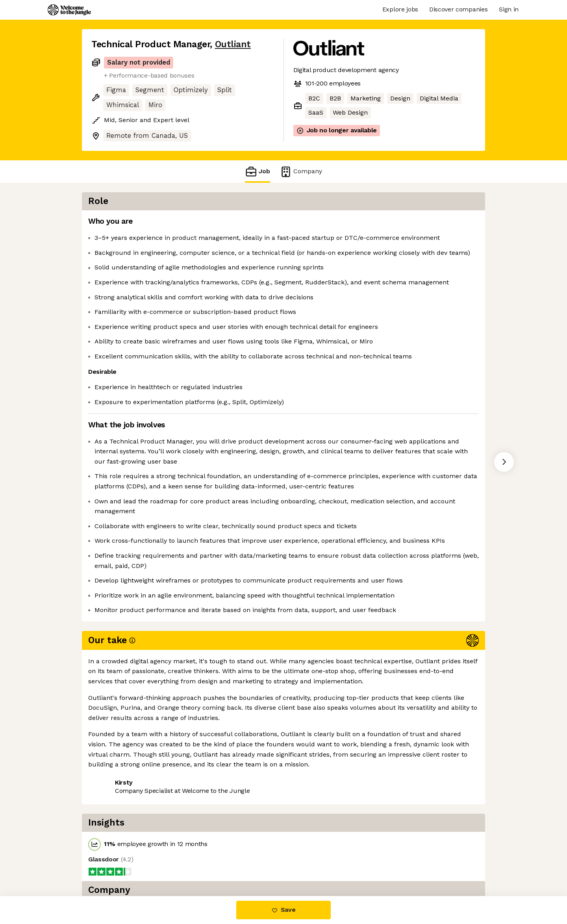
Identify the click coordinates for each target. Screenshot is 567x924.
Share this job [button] (113, 862)
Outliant (233, 44)
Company (301, 171)
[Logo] (69, 9)
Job (257, 171)
